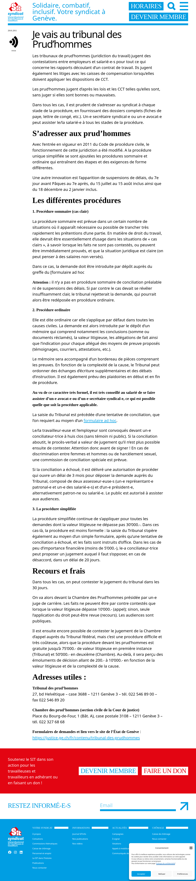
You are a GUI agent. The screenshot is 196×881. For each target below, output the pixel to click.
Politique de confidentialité (165, 863)
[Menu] (184, 6)
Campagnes (117, 834)
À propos (36, 834)
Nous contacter (39, 867)
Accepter (141, 874)
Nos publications (80, 839)
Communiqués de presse (124, 853)
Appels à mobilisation (122, 848)
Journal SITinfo (79, 834)
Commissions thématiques (44, 843)
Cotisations (37, 839)
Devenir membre (108, 770)
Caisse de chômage (41, 848)
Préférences (182, 874)
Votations (116, 843)
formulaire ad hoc (100, 420)
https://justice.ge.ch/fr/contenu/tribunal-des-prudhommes (86, 737)
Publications (38, 863)
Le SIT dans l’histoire (42, 858)
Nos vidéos (77, 843)
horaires (146, 6)
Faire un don (165, 770)
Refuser (161, 874)
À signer (116, 839)
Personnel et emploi (41, 853)
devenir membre (158, 16)
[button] (191, 848)
